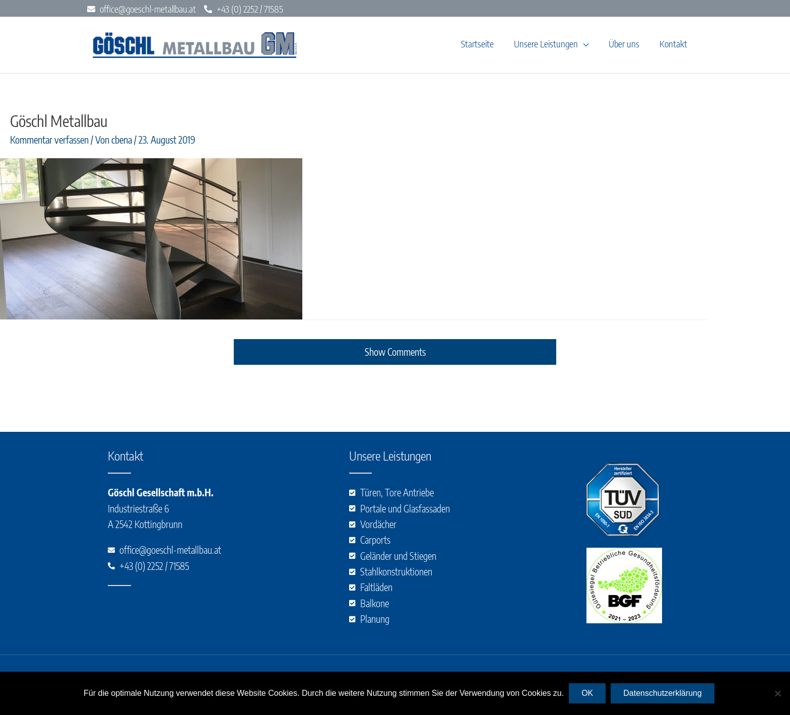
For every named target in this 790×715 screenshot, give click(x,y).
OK (587, 693)
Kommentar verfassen (49, 141)
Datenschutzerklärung (662, 693)
